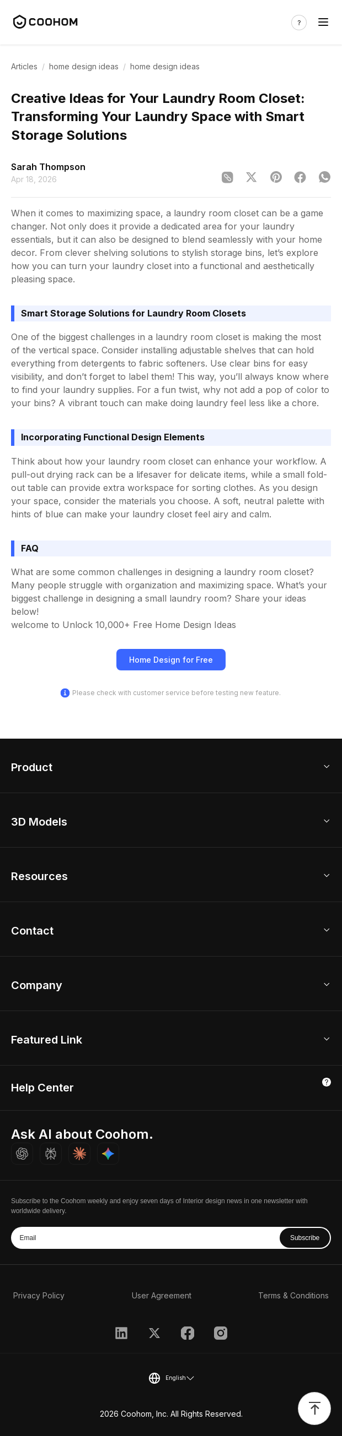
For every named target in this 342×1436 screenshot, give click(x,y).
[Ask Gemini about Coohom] (108, 1154)
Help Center (42, 1087)
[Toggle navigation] (323, 22)
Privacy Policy (39, 1295)
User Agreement (161, 1295)
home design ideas (84, 66)
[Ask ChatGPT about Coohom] (22, 1154)
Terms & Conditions (293, 1295)
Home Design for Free (171, 659)
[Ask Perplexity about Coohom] (51, 1154)
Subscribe (304, 1238)
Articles (24, 66)
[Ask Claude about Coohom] (79, 1154)
